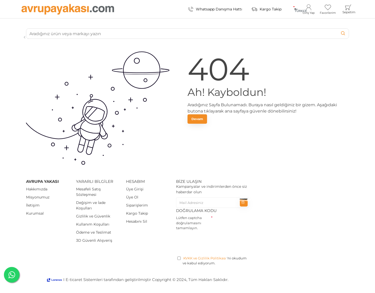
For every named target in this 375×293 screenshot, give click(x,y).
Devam (197, 119)
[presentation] (215, 242)
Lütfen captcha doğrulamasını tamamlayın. (189, 223)
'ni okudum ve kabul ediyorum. (212, 260)
